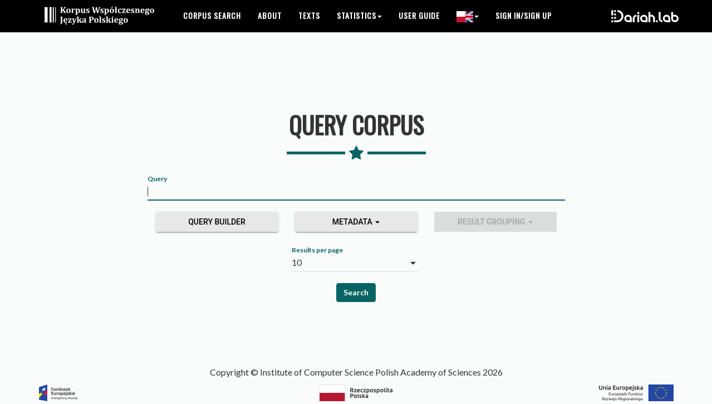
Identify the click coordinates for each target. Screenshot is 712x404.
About (270, 27)
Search (356, 292)
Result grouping (495, 221)
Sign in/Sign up (523, 27)
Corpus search (212, 27)
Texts (309, 27)
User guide (419, 27)
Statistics (359, 27)
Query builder (216, 221)
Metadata (356, 221)
